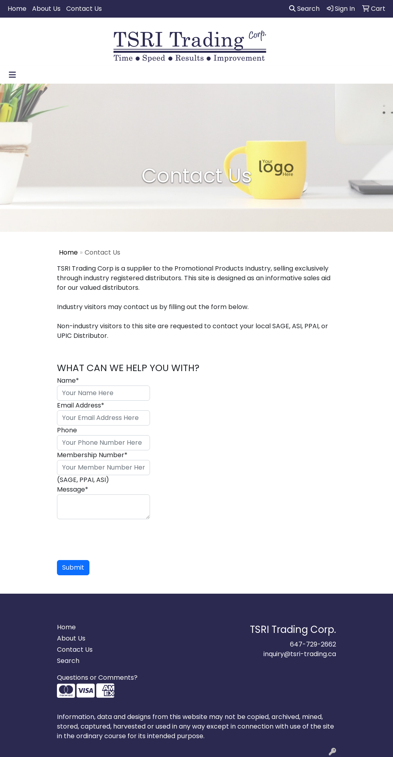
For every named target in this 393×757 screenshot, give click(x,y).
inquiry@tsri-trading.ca (299, 654)
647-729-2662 (313, 644)
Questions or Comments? (97, 677)
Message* (72, 489)
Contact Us (84, 8)
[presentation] (118, 534)
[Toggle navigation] (12, 74)
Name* (68, 380)
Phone (67, 430)
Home (17, 8)
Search (304, 8)
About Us (46, 8)
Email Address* (80, 405)
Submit (73, 567)
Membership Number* (92, 455)
